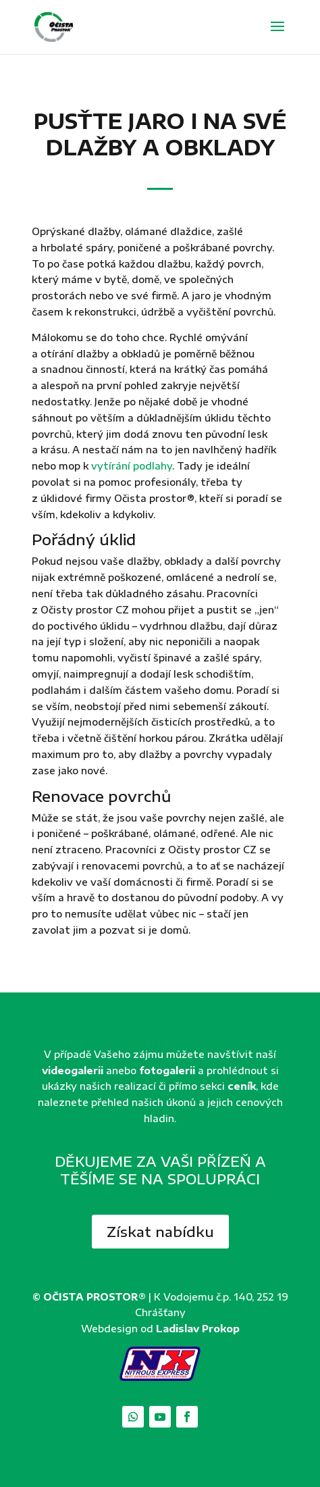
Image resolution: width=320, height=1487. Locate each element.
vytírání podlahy (131, 466)
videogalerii (72, 1070)
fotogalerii (167, 1070)
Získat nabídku (160, 1231)
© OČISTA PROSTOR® (89, 1297)
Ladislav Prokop (198, 1328)
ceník (242, 1086)
